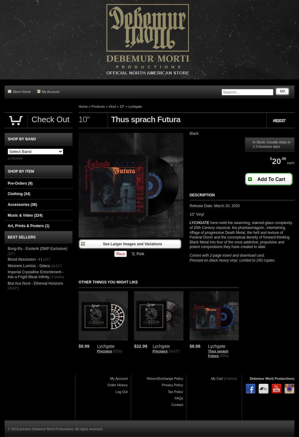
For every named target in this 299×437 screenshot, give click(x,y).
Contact (177, 405)
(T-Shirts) (57, 277)
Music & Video (25, 215)
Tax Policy (175, 392)
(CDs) (117, 351)
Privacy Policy (172, 385)
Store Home (19, 92)
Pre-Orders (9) (20, 183)
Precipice (104, 351)
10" (122, 106)
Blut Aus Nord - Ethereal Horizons (35, 283)
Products (98, 106)
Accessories (22, 204)
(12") (11, 253)
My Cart (217, 378)
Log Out (122, 392)
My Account (48, 92)
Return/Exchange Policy (165, 378)
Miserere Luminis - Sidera (29, 266)
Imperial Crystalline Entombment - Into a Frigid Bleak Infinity (35, 274)
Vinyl (112, 106)
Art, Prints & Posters (28, 226)
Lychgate (135, 106)
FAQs (178, 398)
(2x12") (174, 351)
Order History (118, 385)
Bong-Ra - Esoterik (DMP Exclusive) (37, 249)
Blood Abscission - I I (25, 259)
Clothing (19, 194)
